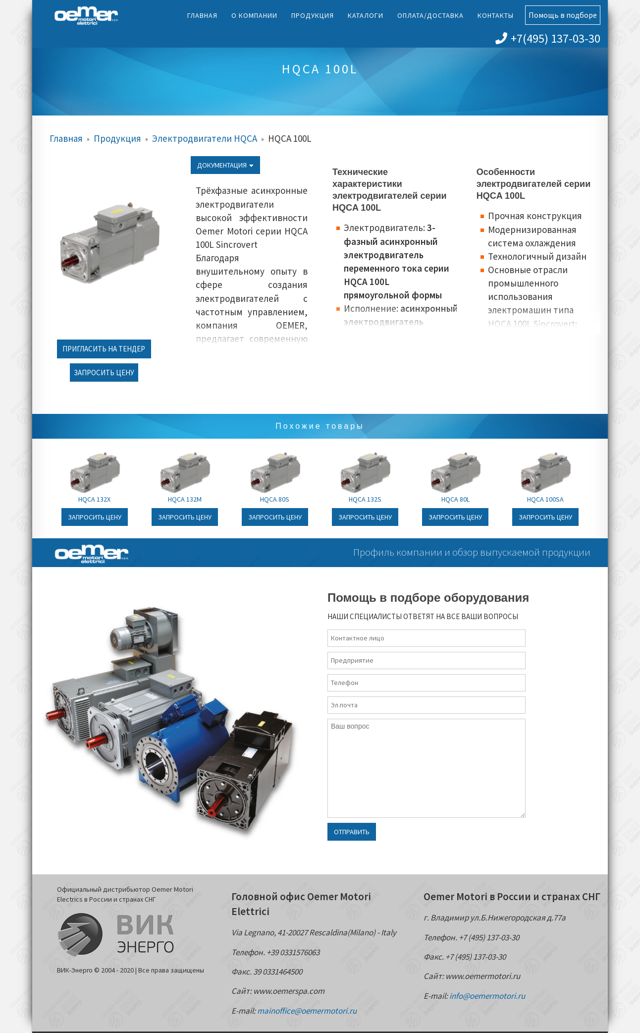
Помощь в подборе (563, 15)
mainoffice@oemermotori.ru (307, 1010)
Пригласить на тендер (103, 348)
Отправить (352, 831)
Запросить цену (104, 372)
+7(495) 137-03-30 (547, 38)
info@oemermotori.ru (487, 995)
